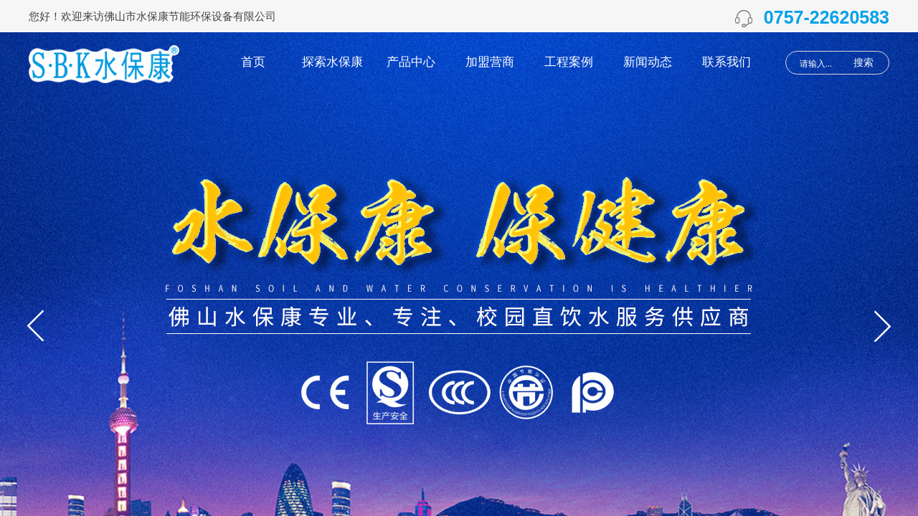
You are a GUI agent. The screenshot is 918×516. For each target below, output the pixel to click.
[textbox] (820, 64)
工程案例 (568, 62)
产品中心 (411, 62)
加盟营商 (489, 62)
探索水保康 (332, 62)
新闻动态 (647, 62)
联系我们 (726, 62)
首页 (253, 62)
